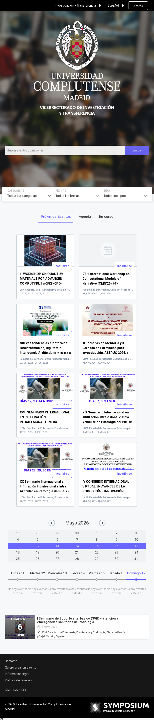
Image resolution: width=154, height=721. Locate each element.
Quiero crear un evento (20, 667)
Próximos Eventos (56, 216)
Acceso (138, 6)
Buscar (137, 150)
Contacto (11, 661)
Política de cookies (18, 680)
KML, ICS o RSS (16, 690)
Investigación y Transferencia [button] (78, 5)
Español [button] (116, 5)
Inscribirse (62, 266)
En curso (106, 216)
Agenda (85, 216)
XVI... (45, 422)
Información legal (17, 674)
